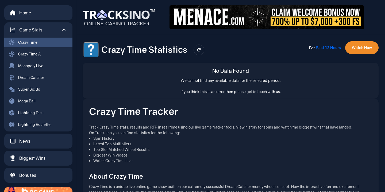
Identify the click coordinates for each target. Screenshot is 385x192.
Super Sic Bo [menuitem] (24, 89)
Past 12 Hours (328, 47)
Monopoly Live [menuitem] (26, 66)
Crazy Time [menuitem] (23, 42)
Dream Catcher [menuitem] (26, 77)
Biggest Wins (27, 158)
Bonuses (23, 175)
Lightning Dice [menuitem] (26, 113)
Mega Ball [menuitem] (22, 101)
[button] (38, 29)
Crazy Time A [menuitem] (25, 54)
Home (20, 13)
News (20, 141)
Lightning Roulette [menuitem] (30, 124)
